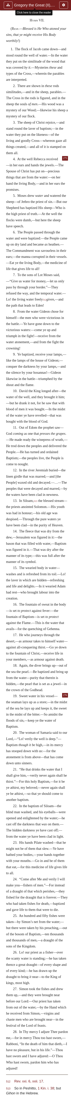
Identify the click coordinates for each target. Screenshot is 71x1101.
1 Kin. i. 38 (46, 1088)
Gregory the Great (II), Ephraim (34, 5)
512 (44, 299)
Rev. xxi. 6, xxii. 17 (28, 1081)
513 (35, 501)
